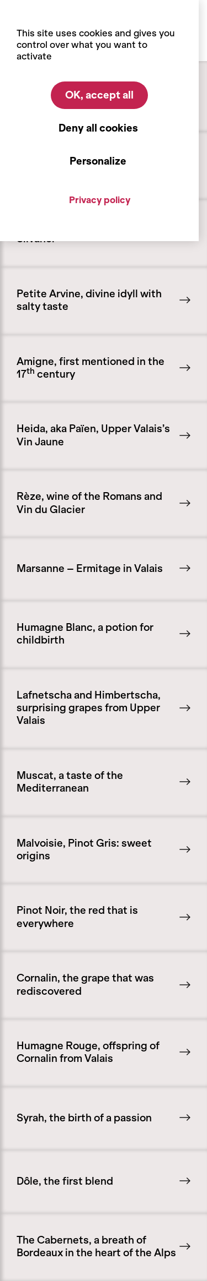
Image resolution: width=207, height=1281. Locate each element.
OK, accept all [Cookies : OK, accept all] (99, 95)
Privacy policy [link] (99, 199)
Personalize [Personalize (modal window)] (98, 161)
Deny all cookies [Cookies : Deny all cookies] (98, 128)
